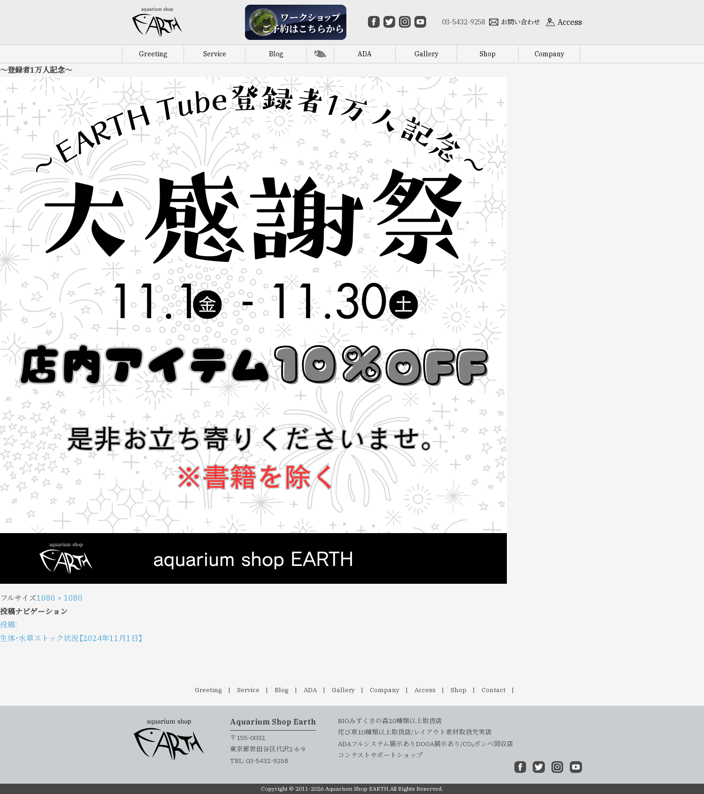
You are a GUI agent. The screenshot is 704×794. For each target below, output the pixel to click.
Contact (493, 690)
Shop (459, 690)
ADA (310, 690)
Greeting (208, 690)
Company (384, 690)
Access (425, 690)
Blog (282, 690)
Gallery (343, 690)
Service (248, 690)
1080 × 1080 (60, 598)
